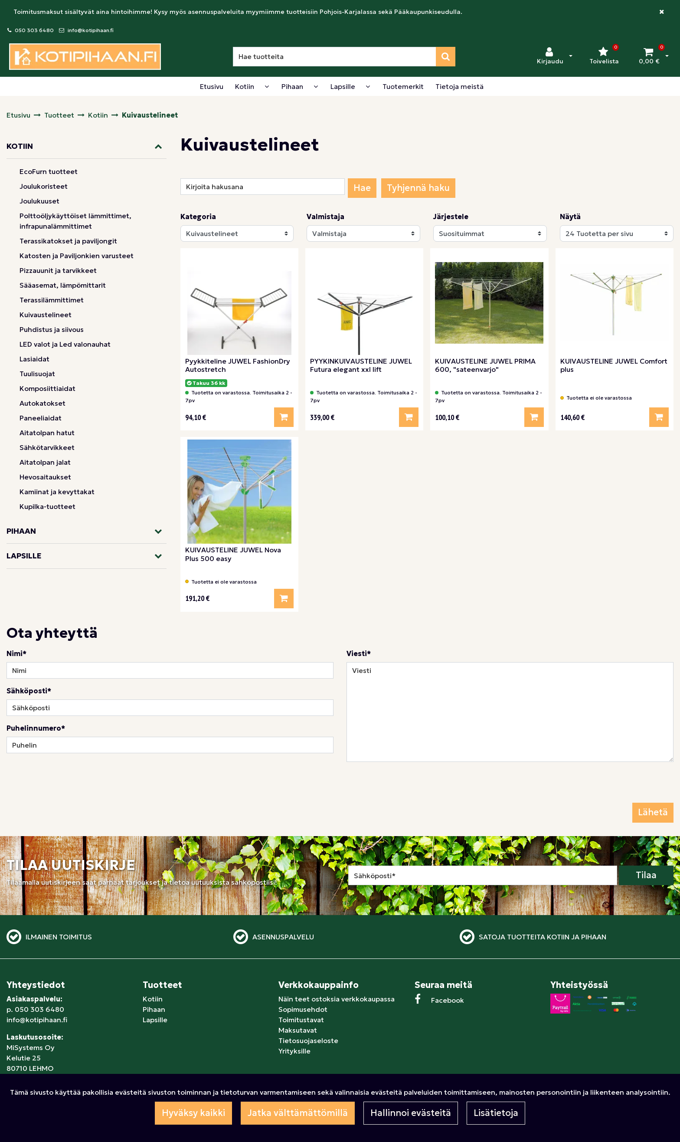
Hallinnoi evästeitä (410, 1113)
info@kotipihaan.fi (91, 30)
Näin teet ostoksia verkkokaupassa (336, 998)
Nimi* (16, 653)
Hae (362, 188)
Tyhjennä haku (418, 188)
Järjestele (450, 216)
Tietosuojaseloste (308, 1040)
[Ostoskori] (649, 56)
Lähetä (653, 812)
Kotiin (153, 998)
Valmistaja (325, 216)
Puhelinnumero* (36, 728)
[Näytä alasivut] (267, 86)
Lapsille (155, 1019)
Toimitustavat (301, 1019)
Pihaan (154, 1009)
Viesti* (359, 653)
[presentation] (412, 786)
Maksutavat (297, 1030)
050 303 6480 (34, 30)
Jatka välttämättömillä (298, 1113)
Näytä (570, 216)
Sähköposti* (29, 690)
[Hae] (334, 56)
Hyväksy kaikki (193, 1113)
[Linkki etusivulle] (85, 56)
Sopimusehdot (302, 1009)
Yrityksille (294, 1051)
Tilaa (646, 875)
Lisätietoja (496, 1113)
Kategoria (198, 216)
